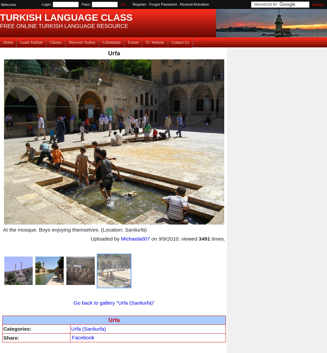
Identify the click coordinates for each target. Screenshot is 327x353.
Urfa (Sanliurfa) (88, 329)
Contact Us (181, 42)
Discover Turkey (82, 42)
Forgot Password (163, 4)
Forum (133, 42)
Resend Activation (194, 4)
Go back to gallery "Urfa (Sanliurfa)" (113, 303)
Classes (56, 42)
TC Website (154, 42)
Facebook (83, 337)
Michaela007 (135, 239)
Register (139, 4)
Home (8, 42)
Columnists (111, 42)
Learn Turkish (31, 42)
